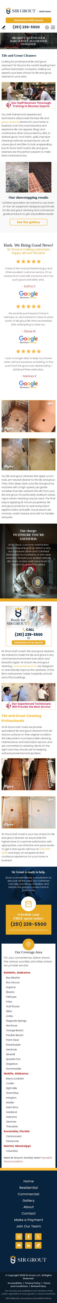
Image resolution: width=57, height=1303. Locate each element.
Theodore (12, 1126)
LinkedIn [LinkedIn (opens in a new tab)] (28, 1245)
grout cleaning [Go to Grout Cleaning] (10, 122)
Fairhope (11, 997)
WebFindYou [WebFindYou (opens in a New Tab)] (44, 1298)
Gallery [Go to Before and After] (28, 1200)
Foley (9, 1001)
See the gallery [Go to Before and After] (28, 222)
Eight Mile (11, 1088)
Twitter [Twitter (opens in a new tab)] (38, 1236)
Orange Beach (14, 1030)
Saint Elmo (12, 1107)
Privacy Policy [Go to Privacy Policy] (32, 1283)
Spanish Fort (13, 1059)
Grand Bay (12, 1093)
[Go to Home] (28, 12)
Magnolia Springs (16, 1020)
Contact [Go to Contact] (29, 1213)
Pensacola (12, 1141)
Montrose (11, 1025)
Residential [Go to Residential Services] (28, 1187)
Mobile (10, 1102)
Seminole (11, 1049)
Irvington (11, 1097)
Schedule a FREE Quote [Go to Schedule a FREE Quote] (28, 20)
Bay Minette (13, 977)
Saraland (11, 1112)
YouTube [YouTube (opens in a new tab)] (19, 1245)
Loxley (9, 1016)
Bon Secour (13, 982)
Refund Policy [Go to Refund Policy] (38, 1286)
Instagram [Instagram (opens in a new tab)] (19, 1236)
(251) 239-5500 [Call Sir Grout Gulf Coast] (26, 27)
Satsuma (11, 1117)
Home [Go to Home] (28, 1181)
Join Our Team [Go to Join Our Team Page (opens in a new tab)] (28, 1226)
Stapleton (12, 1064)
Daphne (11, 987)
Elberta (10, 992)
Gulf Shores (13, 1006)
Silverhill (10, 1054)
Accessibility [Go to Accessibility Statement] (15, 1283)
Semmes (11, 1121)
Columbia (12, 1151)
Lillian (9, 1011)
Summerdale (13, 1068)
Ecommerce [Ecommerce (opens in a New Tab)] (27, 1298)
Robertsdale (13, 1044)
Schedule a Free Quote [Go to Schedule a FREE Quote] (28, 642)
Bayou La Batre (15, 1078)
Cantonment (13, 1136)
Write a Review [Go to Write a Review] (3, 27)
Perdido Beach (14, 1035)
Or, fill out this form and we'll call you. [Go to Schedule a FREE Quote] (28, 929)
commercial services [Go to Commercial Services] (24, 666)
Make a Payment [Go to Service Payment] (28, 1220)
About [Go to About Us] (28, 1207)
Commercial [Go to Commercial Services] (28, 1194)
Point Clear (12, 1040)
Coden (10, 1083)
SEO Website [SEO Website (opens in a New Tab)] (13, 1298)
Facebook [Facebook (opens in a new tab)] (28, 1236)
